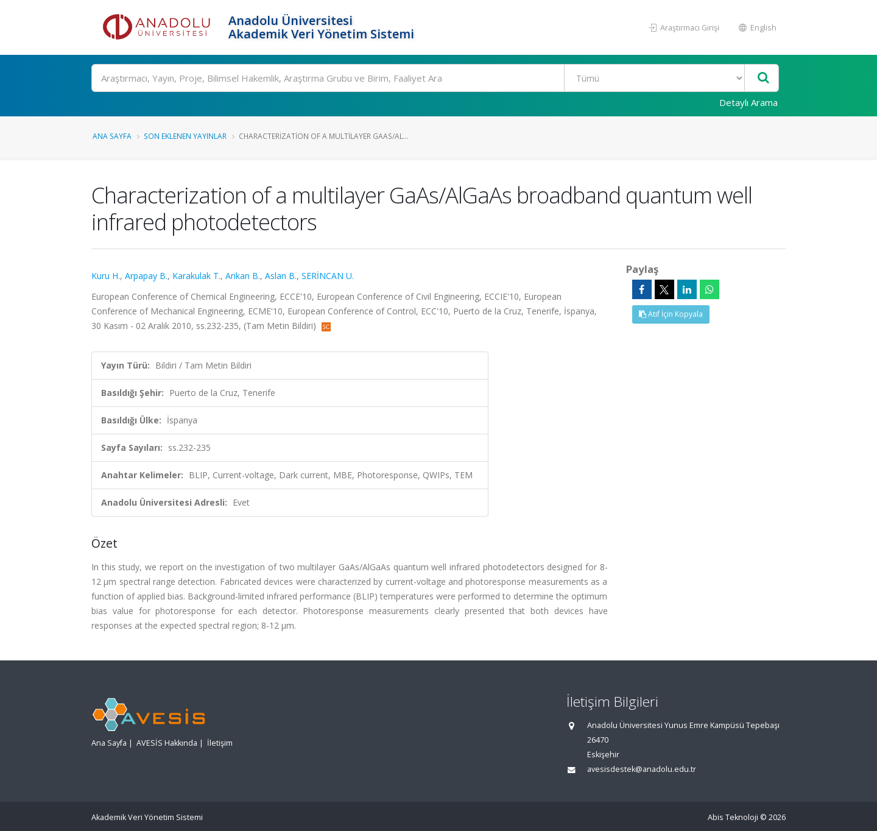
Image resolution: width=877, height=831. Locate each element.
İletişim (220, 743)
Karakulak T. (196, 275)
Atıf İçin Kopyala (671, 314)
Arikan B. (242, 275)
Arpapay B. (146, 275)
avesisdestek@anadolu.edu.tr (641, 769)
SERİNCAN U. (327, 275)
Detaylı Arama (748, 102)
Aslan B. (281, 275)
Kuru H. (105, 275)
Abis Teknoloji (733, 817)
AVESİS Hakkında (166, 743)
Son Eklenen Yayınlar (185, 136)
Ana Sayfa (112, 136)
